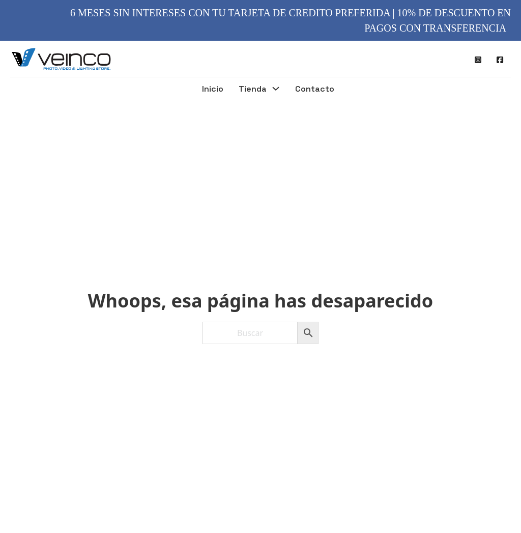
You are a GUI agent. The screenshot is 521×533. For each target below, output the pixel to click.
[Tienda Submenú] (276, 90)
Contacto (314, 89)
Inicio (212, 89)
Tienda (253, 89)
